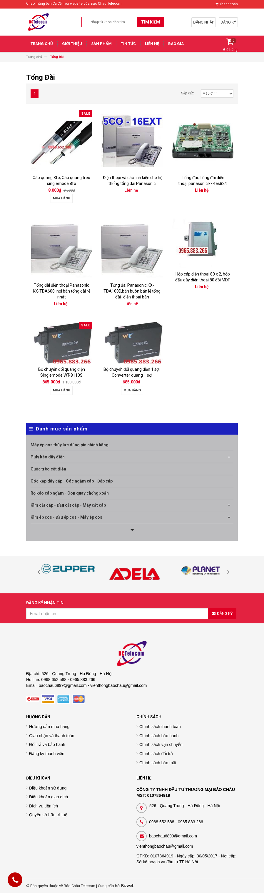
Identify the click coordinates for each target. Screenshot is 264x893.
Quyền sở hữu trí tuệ (48, 814)
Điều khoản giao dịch (48, 796)
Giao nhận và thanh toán (51, 735)
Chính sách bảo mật (157, 762)
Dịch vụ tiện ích (43, 806)
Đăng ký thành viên (46, 753)
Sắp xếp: (187, 93)
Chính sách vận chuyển (161, 744)
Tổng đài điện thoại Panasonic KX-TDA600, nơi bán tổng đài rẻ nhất (61, 291)
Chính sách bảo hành (158, 735)
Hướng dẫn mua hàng (49, 726)
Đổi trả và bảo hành (47, 744)
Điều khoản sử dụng (47, 788)
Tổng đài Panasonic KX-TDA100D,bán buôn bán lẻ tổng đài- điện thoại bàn (132, 291)
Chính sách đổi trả (156, 753)
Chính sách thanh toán (160, 726)
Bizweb (127, 885)
